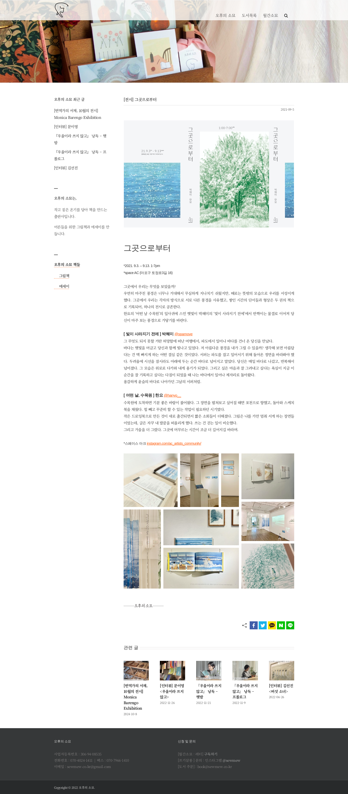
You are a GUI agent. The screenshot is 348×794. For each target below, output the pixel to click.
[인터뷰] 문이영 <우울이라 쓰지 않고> (172, 691)
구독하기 (211, 753)
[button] (286, 10)
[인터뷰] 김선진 (66, 167)
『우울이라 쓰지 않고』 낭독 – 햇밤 (208, 691)
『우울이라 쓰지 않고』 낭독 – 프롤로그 (244, 691)
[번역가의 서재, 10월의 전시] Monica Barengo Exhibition (136, 697)
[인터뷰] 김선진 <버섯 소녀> (281, 688)
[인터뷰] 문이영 (66, 126)
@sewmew (231, 760)
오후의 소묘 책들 (67, 264)
